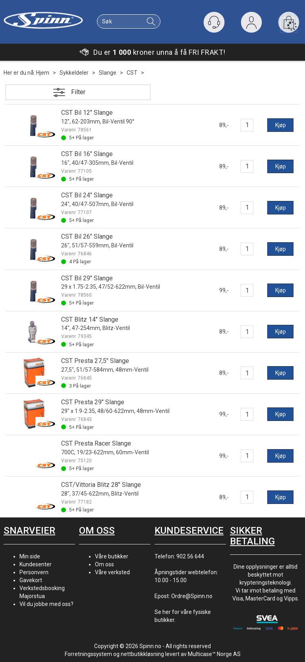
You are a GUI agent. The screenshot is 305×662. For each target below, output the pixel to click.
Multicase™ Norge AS (214, 654)
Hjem (42, 72)
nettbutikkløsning (142, 654)
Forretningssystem (88, 654)
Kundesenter (35, 564)
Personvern (33, 572)
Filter (78, 92)
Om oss (104, 564)
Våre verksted (112, 572)
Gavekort (30, 580)
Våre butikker (111, 556)
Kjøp (280, 125)
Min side (29, 556)
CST (132, 72)
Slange (107, 72)
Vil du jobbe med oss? (46, 604)
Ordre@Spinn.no (191, 596)
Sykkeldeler (74, 72)
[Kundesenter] (214, 22)
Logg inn (251, 24)
